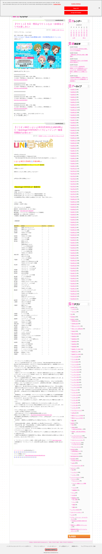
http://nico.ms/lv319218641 (20, 108)
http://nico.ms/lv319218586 (20, 88)
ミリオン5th (75, 402)
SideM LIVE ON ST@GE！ (79, 431)
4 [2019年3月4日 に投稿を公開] (71, 30)
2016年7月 (73, 212)
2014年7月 (73, 273)
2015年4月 (73, 250)
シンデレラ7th (75, 385)
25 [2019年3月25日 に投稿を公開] (71, 35)
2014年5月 (73, 278)
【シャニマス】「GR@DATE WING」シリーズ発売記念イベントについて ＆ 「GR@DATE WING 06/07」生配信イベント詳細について (79, 70)
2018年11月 (74, 140)
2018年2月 (73, 163)
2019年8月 (73, 117)
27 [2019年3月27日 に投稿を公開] (76, 35)
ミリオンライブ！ (76, 442)
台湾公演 (74, 413)
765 (73, 424)
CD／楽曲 (75, 499)
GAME (72, 423)
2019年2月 (73, 133)
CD (71, 314)
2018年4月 (73, 158)
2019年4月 (73, 127)
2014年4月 (73, 281)
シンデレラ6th (75, 382)
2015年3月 (73, 253)
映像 (74, 504)
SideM (73, 427)
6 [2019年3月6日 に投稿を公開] (76, 30)
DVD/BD (73, 316)
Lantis (73, 463)
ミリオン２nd (75, 395)
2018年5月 (73, 156)
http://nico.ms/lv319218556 (20, 79)
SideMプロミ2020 (76, 354)
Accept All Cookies (76, 11)
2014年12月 (74, 260)
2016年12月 (74, 199)
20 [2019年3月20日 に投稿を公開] (76, 34)
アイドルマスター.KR (77, 465)
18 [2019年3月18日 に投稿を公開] (71, 34)
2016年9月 (73, 207)
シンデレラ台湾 (76, 387)
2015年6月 (73, 245)
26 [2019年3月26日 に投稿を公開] (73, 35)
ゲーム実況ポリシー (64, 546)
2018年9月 (73, 145)
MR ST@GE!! (75, 333)
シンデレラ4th (75, 377)
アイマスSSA (75, 361)
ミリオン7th (75, 407)
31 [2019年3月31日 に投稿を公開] (86, 35)
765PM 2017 (75, 321)
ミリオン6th (51, 136)
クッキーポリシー (52, 546)
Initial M (74, 331)
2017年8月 (73, 178)
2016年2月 (73, 224)
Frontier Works (75, 460)
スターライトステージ (78, 437)
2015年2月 (73, 255)
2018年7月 (73, 150)
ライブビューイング (59, 136)
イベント (74, 479)
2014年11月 (74, 263)
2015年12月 (74, 230)
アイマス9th (75, 359)
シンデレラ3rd (75, 372)
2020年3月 (73, 99)
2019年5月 (73, 125)
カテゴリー (73, 468)
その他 (73, 495)
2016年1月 (73, 227)
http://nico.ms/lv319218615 (20, 100)
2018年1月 (73, 166)
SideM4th (74, 346)
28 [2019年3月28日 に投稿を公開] (79, 35)
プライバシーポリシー (39, 546)
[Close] (99, 7)
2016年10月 (74, 204)
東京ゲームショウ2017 (77, 418)
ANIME (53, 30)
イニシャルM (75, 364)
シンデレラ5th (75, 379)
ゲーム (73, 492)
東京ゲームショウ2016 (77, 415)
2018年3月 (73, 161)
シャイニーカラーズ (76, 477)
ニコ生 (57, 30)
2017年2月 (73, 194)
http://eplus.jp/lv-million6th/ (26, 210)
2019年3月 (73, 130)
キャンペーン (76, 480)
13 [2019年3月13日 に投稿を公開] (76, 32)
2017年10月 (74, 173)
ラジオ (74, 487)
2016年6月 (73, 214)
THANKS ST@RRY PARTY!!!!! (79, 520)
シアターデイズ (76, 444)
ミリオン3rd (75, 397)
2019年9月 (73, 115)
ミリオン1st (75, 392)
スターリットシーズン (77, 440)
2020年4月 (73, 97)
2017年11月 (74, 171)
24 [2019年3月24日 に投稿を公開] (86, 34)
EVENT (40, 136)
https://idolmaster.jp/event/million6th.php (35, 455)
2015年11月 (74, 232)
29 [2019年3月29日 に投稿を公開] (81, 35)
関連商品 (74, 498)
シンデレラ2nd (75, 369)
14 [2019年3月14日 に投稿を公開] (79, 32)
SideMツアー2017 (76, 349)
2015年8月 (73, 240)
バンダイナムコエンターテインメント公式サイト (19, 546)
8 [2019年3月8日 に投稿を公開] (81, 30)
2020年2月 (73, 102)
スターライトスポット (76, 512)
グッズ (74, 502)
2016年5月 (73, 217)
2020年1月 (73, 104)
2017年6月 (73, 184)
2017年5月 (73, 186)
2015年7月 (73, 242)
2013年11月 (74, 293)
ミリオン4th (75, 400)
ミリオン (45, 136)
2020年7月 (73, 89)
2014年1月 (73, 288)
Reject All (76, 7)
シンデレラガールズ (77, 435)
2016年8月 (73, 209)
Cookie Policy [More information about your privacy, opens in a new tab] (57, 3)
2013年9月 (73, 298)
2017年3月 (73, 191)
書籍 (74, 507)
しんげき (74, 309)
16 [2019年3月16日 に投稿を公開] (84, 32)
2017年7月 (73, 181)
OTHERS (73, 458)
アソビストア (75, 453)
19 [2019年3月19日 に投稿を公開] (73, 34)
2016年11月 (74, 201)
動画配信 (75, 490)
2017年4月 (73, 189)
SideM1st (74, 336)
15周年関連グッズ (76, 451)
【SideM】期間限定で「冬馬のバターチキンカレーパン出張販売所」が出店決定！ (79, 79)
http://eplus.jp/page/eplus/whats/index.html (41, 415)
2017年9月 (73, 176)
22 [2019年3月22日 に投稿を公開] (81, 34)
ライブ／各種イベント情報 (79, 483)
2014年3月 (73, 283)
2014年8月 (73, 270)
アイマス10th (75, 356)
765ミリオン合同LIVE (77, 328)
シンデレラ (74, 472)
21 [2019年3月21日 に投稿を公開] (79, 34)
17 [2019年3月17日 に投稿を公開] (86, 32)
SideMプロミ (75, 351)
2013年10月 (74, 296)
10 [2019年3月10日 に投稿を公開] (86, 30)
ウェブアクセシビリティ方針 (88, 546)
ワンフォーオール (76, 447)
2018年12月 (74, 138)
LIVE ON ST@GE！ (78, 429)
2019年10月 (74, 112)
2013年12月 (74, 291)
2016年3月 (73, 222)
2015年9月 (73, 237)
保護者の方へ (75, 546)
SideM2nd (74, 339)
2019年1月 (73, 135)
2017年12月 (74, 168)
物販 (73, 420)
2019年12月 (74, 107)
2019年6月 (73, 122)
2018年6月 (73, 153)
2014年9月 (73, 268)
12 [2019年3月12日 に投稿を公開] (73, 32)
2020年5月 (73, 94)
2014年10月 (74, 265)
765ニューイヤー (76, 326)
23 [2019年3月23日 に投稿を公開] (84, 34)
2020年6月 (73, 92)
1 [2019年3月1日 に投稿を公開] (81, 29)
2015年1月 (73, 258)
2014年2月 (73, 286)
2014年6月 (73, 275)
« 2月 (73, 38)
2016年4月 (73, 219)
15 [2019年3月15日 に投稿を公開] (81, 32)
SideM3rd (74, 341)
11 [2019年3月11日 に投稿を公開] (71, 32)
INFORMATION (75, 456)
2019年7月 (73, 120)
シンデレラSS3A (75, 509)
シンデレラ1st (75, 367)
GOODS (73, 449)
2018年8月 (73, 148)
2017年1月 (73, 196)
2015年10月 (74, 235)
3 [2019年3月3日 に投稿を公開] (86, 29)
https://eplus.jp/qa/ (56, 440)
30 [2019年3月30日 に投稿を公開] (84, 35)
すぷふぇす (74, 390)
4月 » (84, 38)
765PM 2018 (75, 323)
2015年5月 (73, 247)
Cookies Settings (76, 2)
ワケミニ (61, 30)
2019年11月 (74, 110)
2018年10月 (74, 143)
